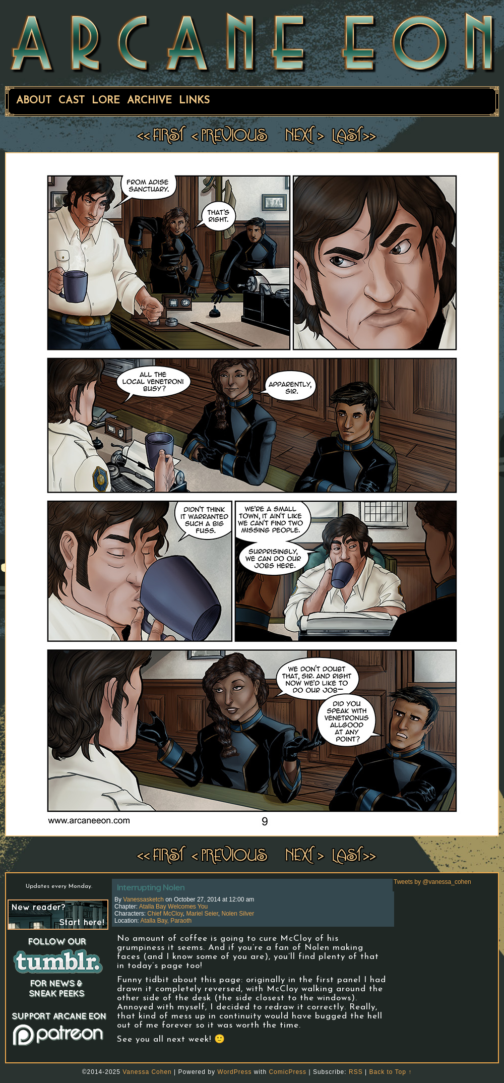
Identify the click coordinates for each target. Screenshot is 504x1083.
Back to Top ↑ (390, 1071)
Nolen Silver (238, 913)
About (33, 101)
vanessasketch (143, 899)
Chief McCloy (164, 913)
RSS (356, 1071)
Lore (106, 101)
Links (194, 101)
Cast (71, 101)
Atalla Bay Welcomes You (173, 906)
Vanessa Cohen (147, 1071)
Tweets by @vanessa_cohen (432, 881)
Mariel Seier (202, 913)
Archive (149, 101)
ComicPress (287, 1071)
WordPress (234, 1071)
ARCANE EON (252, 42)
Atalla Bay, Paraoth (166, 920)
